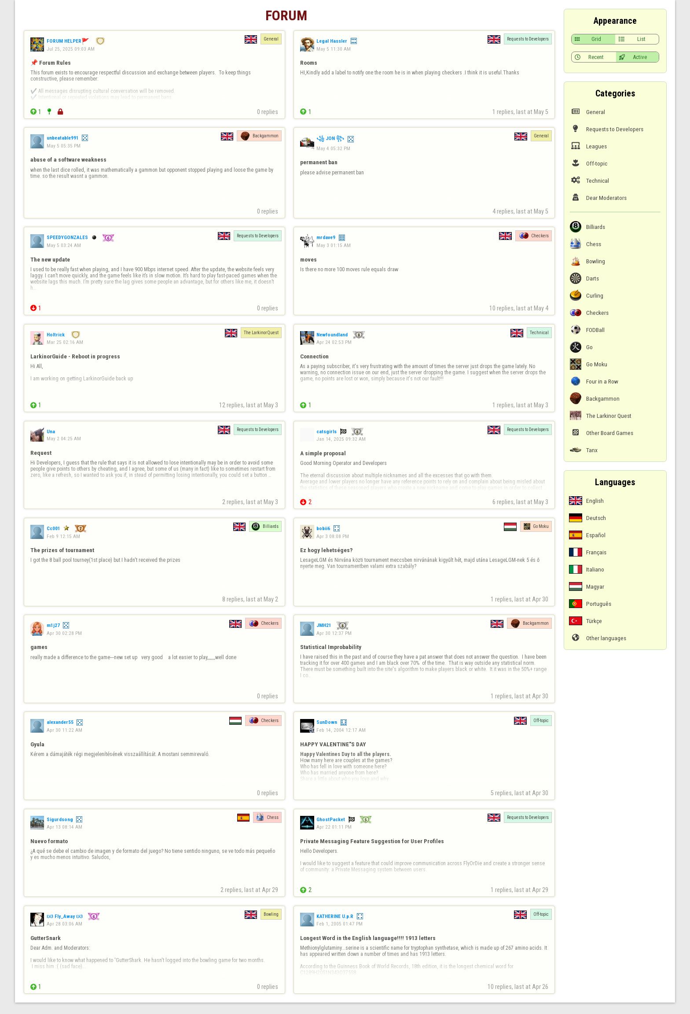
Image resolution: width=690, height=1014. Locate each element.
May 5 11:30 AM (333, 49)
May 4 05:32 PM (333, 148)
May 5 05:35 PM (64, 146)
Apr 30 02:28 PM (64, 633)
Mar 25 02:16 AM (65, 342)
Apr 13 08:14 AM (64, 827)
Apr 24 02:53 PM (334, 342)
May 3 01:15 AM (333, 245)
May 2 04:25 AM (64, 438)
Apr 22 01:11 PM (334, 827)
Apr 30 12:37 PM (334, 633)
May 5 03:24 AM (64, 245)
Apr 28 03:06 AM (64, 924)
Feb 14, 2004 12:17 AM (341, 730)
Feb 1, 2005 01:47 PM (339, 924)
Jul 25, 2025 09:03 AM (71, 49)
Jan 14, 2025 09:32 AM (341, 439)
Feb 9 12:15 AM (63, 536)
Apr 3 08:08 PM (332, 536)
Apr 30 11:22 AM (64, 730)
